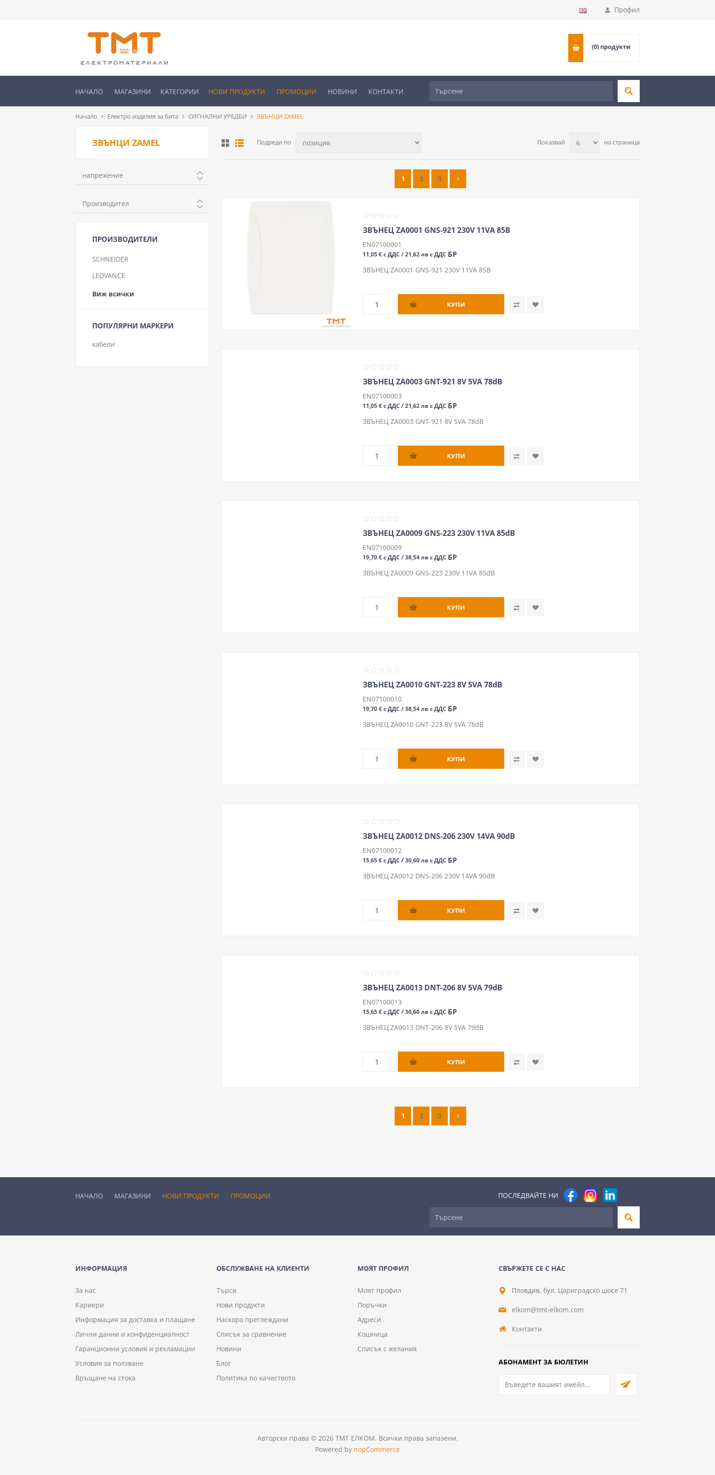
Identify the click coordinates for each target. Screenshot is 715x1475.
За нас (85, 1290)
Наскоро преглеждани (252, 1319)
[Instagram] (590, 1195)
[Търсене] (521, 91)
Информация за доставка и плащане (135, 1319)
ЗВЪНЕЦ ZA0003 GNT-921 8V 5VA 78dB (432, 381)
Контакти (386, 91)
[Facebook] (570, 1195)
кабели (103, 344)
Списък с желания (387, 1348)
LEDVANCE (108, 275)
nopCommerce (377, 1449)
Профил (627, 9)
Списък (239, 143)
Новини (342, 91)
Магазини (132, 91)
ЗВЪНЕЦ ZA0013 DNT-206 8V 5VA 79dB (432, 987)
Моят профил (379, 1290)
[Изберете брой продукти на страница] (584, 142)
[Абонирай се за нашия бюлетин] (555, 1384)
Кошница (373, 1334)
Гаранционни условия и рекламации (135, 1348)
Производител (105, 203)
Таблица (225, 143)
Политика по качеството (255, 1377)
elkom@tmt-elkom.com (548, 1309)
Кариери (89, 1304)
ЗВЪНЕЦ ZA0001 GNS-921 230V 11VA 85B (436, 230)
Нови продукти (236, 91)
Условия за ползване (109, 1363)
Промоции (297, 91)
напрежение (102, 175)
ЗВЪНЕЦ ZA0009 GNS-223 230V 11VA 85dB (439, 533)
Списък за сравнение (251, 1334)
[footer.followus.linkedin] (610, 1195)
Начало (89, 91)
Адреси (369, 1319)
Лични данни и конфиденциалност (132, 1334)
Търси (226, 1290)
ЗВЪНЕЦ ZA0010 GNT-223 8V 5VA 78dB (432, 684)
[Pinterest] (629, 1195)
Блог (223, 1363)
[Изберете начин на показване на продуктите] (358, 142)
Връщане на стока (105, 1377)
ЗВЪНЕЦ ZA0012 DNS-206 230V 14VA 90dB (439, 836)
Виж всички (113, 293)
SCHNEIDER (110, 259)
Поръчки (372, 1304)
